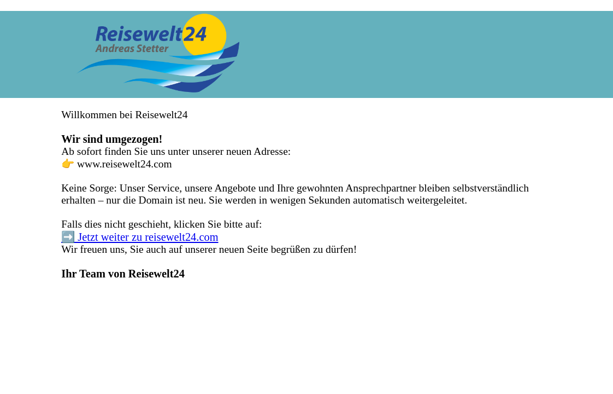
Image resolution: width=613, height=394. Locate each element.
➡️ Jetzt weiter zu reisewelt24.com (139, 237)
